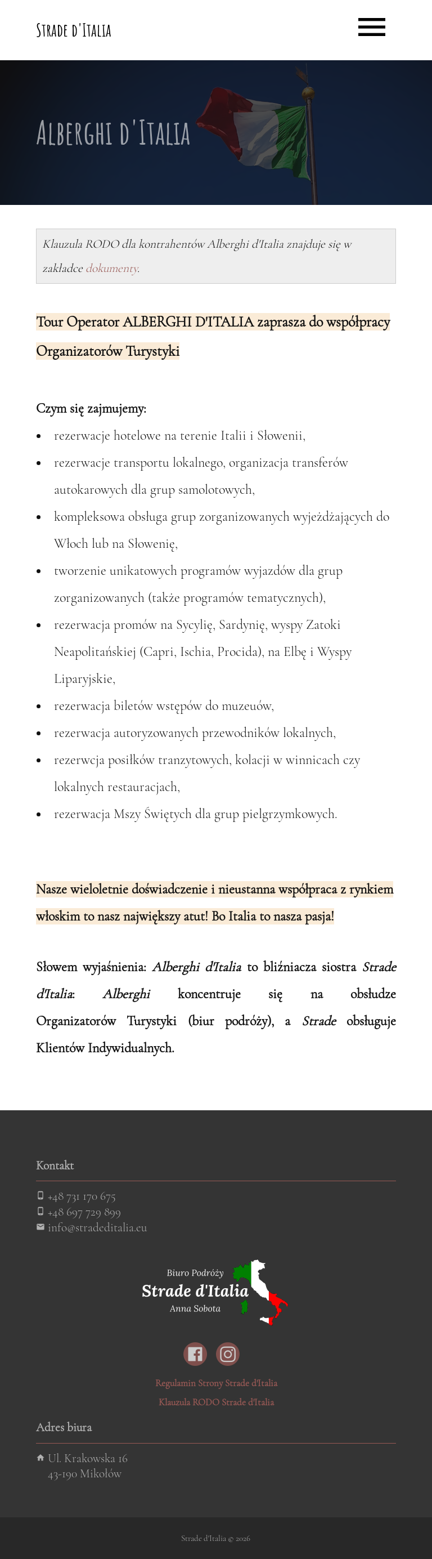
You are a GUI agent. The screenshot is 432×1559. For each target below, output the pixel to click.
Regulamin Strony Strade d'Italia (216, 1383)
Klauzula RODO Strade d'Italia (216, 1402)
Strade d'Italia (73, 29)
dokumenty (111, 268)
